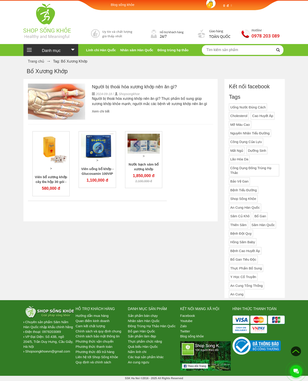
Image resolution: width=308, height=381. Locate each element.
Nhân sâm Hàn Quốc (136, 50)
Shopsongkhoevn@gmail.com (47, 351)
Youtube (186, 321)
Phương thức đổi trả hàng (95, 352)
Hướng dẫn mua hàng (92, 316)
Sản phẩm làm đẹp (142, 336)
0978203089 (51, 332)
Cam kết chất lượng (90, 326)
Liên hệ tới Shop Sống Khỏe (97, 357)
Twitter (185, 331)
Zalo (183, 326)
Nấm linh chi (137, 352)
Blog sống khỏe (192, 336)
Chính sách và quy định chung (98, 331)
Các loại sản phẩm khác (146, 357)
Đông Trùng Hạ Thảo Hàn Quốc (152, 326)
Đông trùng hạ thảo (173, 50)
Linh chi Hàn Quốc (101, 50)
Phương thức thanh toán (94, 346)
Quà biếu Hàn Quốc (143, 346)
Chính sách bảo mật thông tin (98, 336)
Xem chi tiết (101, 111)
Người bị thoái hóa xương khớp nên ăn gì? (134, 86)
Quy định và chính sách (93, 362)
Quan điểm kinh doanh (93, 321)
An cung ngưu (138, 362)
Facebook (187, 316)
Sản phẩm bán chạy (143, 316)
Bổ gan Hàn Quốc (141, 331)
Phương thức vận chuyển (95, 341)
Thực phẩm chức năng (145, 341)
